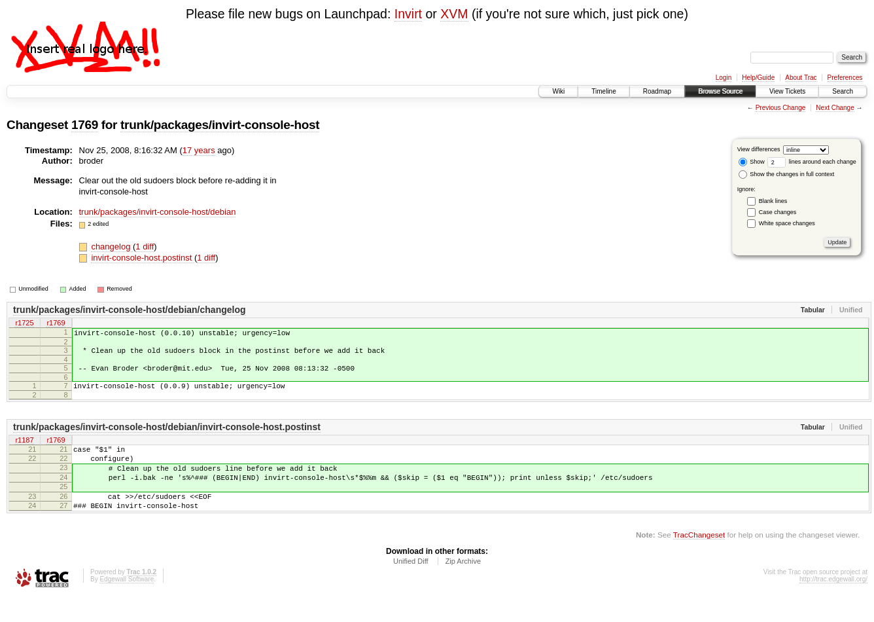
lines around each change (811, 161)
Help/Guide (758, 77)
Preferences (845, 77)
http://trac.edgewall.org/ (833, 604)
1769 (84, 125)
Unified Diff (410, 587)
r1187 (24, 450)
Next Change (835, 107)
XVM (454, 14)
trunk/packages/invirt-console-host (219, 125)
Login (723, 77)
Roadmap (657, 91)
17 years (199, 150)
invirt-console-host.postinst (142, 258)
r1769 (55, 323)
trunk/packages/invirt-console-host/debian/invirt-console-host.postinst (167, 436)
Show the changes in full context (787, 174)
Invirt (408, 14)
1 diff (144, 246)
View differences (758, 149)
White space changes (787, 223)
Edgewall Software (126, 604)
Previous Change (781, 107)
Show (752, 161)
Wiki (558, 91)
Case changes (778, 212)
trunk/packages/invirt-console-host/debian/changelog (129, 309)
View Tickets (787, 91)
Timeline (603, 91)
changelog (112, 246)
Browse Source (720, 91)
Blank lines (773, 201)
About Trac (800, 77)
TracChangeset (699, 560)
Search (842, 91)
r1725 (24, 323)
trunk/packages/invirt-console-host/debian (157, 212)
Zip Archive (463, 587)
